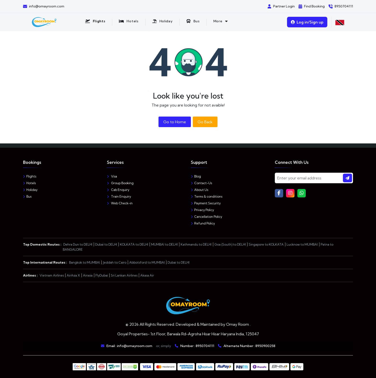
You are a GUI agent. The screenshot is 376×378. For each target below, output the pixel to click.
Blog (196, 176)
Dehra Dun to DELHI (77, 244)
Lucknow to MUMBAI (302, 244)
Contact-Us (201, 183)
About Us (199, 190)
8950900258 (265, 346)
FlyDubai (101, 275)
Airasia (88, 275)
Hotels (29, 183)
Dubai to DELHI (106, 244)
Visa (112, 176)
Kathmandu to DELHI (196, 244)
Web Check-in (120, 203)
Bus (27, 196)
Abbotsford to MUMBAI (147, 262)
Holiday (30, 190)
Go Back (205, 121)
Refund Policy (203, 223)
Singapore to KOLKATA (266, 244)
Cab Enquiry (118, 190)
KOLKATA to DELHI (134, 244)
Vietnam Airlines (52, 275)
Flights (29, 176)
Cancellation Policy (206, 217)
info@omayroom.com (134, 346)
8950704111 (205, 346)
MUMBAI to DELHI (164, 244)
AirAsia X (73, 275)
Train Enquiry (119, 196)
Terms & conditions (206, 196)
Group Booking (120, 183)
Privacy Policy (202, 210)
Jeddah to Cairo (114, 262)
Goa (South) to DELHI (230, 244)
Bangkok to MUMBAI (84, 262)
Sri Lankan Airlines (124, 275)
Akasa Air (147, 275)
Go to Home (174, 121)
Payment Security (206, 203)
